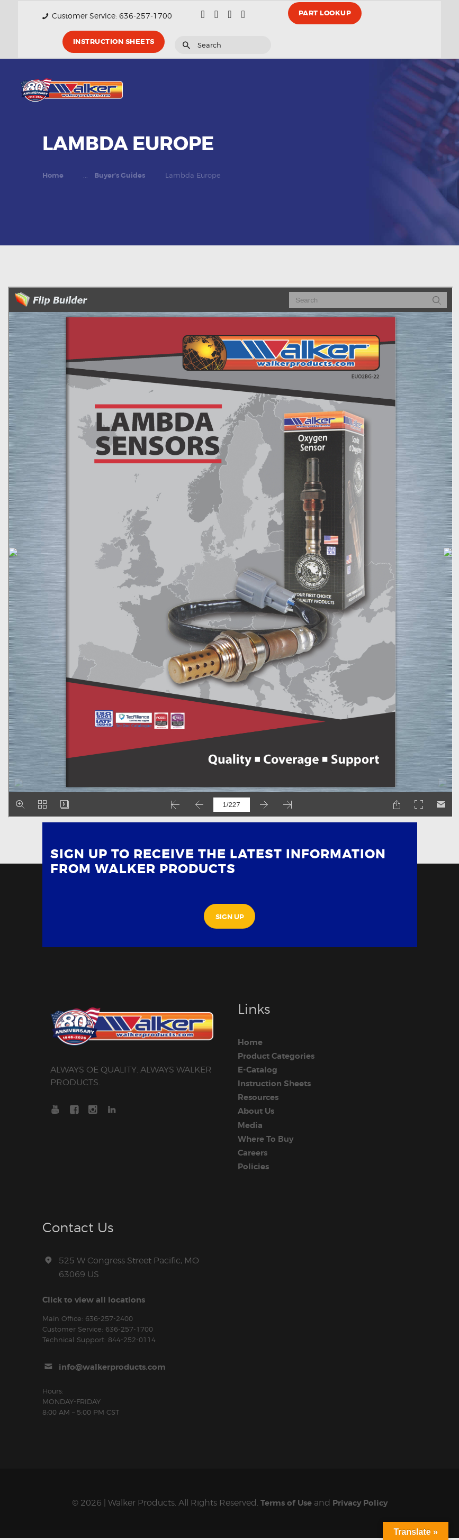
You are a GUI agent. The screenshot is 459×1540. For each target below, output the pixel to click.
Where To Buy (268, 1140)
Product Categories (279, 1057)
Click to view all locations (97, 1301)
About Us (257, 1113)
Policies (254, 1168)
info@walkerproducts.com (116, 1369)
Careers (254, 1154)
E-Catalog (259, 1071)
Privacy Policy (362, 1505)
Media (251, 1127)
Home (53, 175)
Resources (260, 1099)
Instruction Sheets (278, 1085)
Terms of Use (283, 1505)
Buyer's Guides (119, 175)
